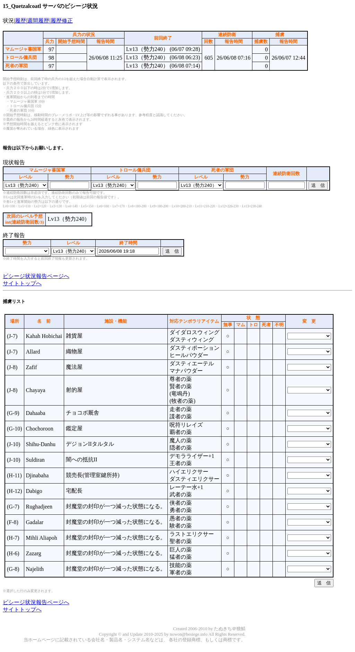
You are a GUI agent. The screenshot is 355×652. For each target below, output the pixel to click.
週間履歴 (38, 21)
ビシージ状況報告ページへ (36, 276)
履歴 (20, 21)
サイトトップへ (22, 283)
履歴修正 (62, 21)
